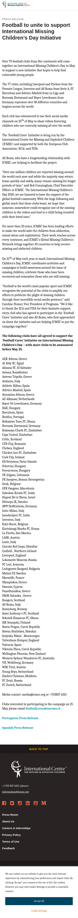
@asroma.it (43, 708)
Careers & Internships (16, 828)
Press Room (10, 814)
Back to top (39, 749)
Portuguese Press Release (20, 718)
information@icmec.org (15, 791)
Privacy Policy (11, 834)
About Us (8, 821)
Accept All (39, 901)
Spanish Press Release (17, 728)
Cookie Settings (39, 910)
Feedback (8, 848)
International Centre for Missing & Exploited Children (16, 5)
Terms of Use (10, 841)
